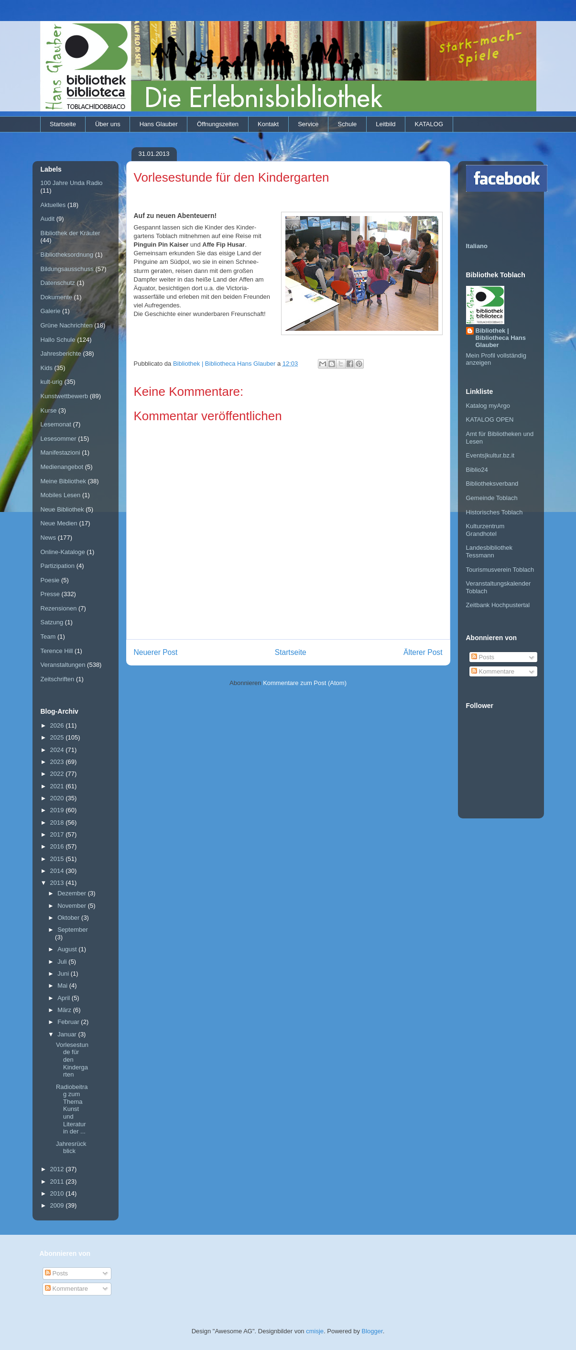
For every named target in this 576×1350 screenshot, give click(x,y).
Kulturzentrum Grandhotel (485, 530)
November (72, 905)
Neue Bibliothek (62, 509)
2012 (58, 1169)
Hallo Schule (58, 339)
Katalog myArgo (488, 405)
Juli (62, 961)
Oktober (69, 917)
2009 (58, 1205)
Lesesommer (58, 438)
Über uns (107, 124)
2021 (58, 786)
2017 (58, 834)
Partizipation (58, 565)
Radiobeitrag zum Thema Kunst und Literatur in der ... (72, 1109)
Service (308, 124)
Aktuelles (53, 204)
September (72, 929)
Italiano (477, 246)
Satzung (52, 622)
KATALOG (429, 124)
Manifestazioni (60, 452)
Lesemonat (56, 424)
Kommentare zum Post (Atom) (305, 682)
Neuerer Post (156, 652)
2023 (58, 761)
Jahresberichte (61, 353)
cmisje (315, 1331)
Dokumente (56, 297)
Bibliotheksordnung (67, 254)
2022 (58, 773)
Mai (63, 985)
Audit (48, 218)
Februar (69, 1021)
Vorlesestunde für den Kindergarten (72, 1059)
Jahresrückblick (71, 1147)
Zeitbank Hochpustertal (498, 605)
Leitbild (385, 124)
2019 (58, 810)
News (48, 537)
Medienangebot (62, 466)
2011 (58, 1181)
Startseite (63, 124)
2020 (58, 798)
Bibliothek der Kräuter (70, 233)
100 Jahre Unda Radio (72, 182)
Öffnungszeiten (218, 124)
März (65, 1009)
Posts (482, 657)
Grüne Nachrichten (67, 325)
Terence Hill (57, 650)
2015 (58, 858)
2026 (58, 725)
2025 (58, 737)
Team (48, 636)
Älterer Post (422, 652)
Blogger (372, 1331)
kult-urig (52, 381)
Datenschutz (58, 282)
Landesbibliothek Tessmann (489, 551)
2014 (58, 870)
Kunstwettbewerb (64, 396)
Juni (63, 973)
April (64, 998)
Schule (347, 124)
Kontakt (268, 124)
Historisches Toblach (494, 512)
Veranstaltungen (63, 664)
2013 (58, 882)
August (67, 949)
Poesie (50, 580)
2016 (58, 846)
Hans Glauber (159, 124)
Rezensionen (59, 608)
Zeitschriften (58, 679)
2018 (58, 822)
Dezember (72, 893)
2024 (58, 749)
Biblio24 (477, 469)
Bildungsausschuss (67, 268)
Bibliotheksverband (492, 483)
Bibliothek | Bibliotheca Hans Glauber (501, 337)
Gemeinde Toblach (492, 497)
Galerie (51, 311)
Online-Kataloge (63, 551)
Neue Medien (59, 523)
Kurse (49, 410)
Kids (47, 367)
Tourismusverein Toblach (500, 569)
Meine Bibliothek (63, 481)
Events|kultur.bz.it (490, 455)
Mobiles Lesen (61, 495)
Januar (67, 1034)
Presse (50, 594)
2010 (58, 1193)
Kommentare (492, 671)
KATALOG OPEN (490, 419)
